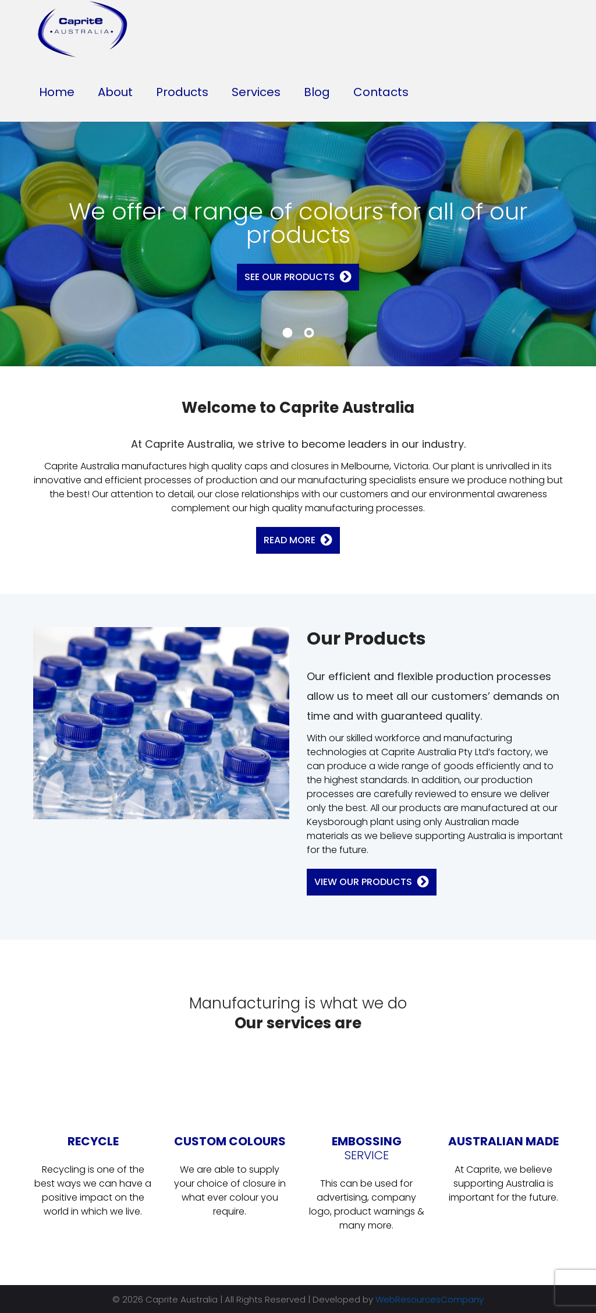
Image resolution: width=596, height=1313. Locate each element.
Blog (317, 92)
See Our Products (289, 277)
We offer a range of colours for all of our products (298, 223)
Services (256, 92)
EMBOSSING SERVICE (367, 1148)
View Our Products (363, 882)
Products (182, 92)
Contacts (381, 92)
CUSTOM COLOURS (230, 1141)
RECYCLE (93, 1141)
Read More (289, 540)
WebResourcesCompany (429, 1299)
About (115, 92)
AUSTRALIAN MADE (503, 1141)
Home (56, 92)
